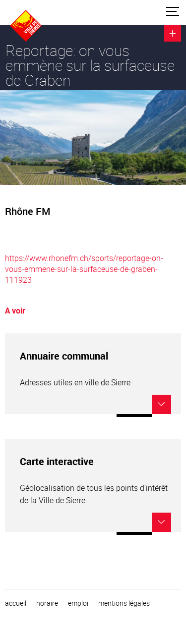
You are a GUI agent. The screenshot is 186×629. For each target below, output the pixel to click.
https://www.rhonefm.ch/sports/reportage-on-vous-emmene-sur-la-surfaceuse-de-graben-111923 (84, 269)
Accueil (15, 603)
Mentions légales (124, 603)
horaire (47, 603)
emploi (78, 603)
